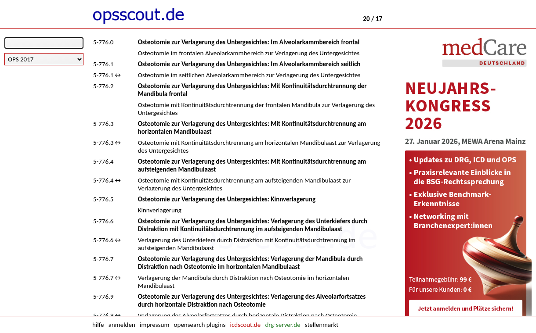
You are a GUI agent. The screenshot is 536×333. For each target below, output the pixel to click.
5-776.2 (103, 86)
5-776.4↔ (107, 180)
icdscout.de (245, 325)
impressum (154, 325)
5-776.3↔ (107, 143)
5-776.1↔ (107, 75)
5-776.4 (103, 161)
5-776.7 (103, 259)
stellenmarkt (321, 325)
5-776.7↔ (107, 278)
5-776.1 (103, 64)
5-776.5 (103, 199)
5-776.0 (103, 42)
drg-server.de (282, 325)
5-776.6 (103, 221)
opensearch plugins (200, 325)
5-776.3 (103, 124)
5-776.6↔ (107, 240)
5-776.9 (103, 297)
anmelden (122, 325)
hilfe (98, 325)
